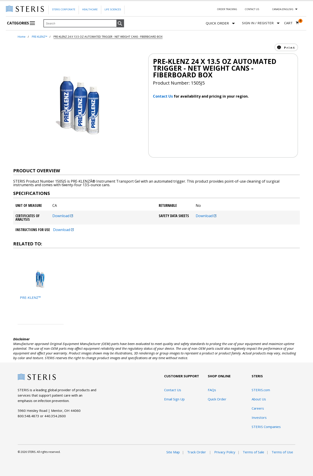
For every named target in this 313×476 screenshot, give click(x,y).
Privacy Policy (224, 452)
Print (289, 48)
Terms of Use (282, 452)
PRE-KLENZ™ (39, 37)
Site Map (173, 452)
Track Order (197, 452)
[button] (120, 23)
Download (62, 215)
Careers (258, 408)
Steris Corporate (63, 9)
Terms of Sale (253, 452)
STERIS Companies (266, 426)
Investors (259, 417)
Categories (21, 23)
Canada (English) (282, 9)
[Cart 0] (291, 23)
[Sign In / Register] (261, 23)
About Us (259, 399)
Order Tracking (227, 9)
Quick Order (220, 23)
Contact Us (252, 9)
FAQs (212, 390)
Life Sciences (113, 9)
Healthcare (90, 9)
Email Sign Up (174, 399)
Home (22, 37)
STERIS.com (261, 390)
